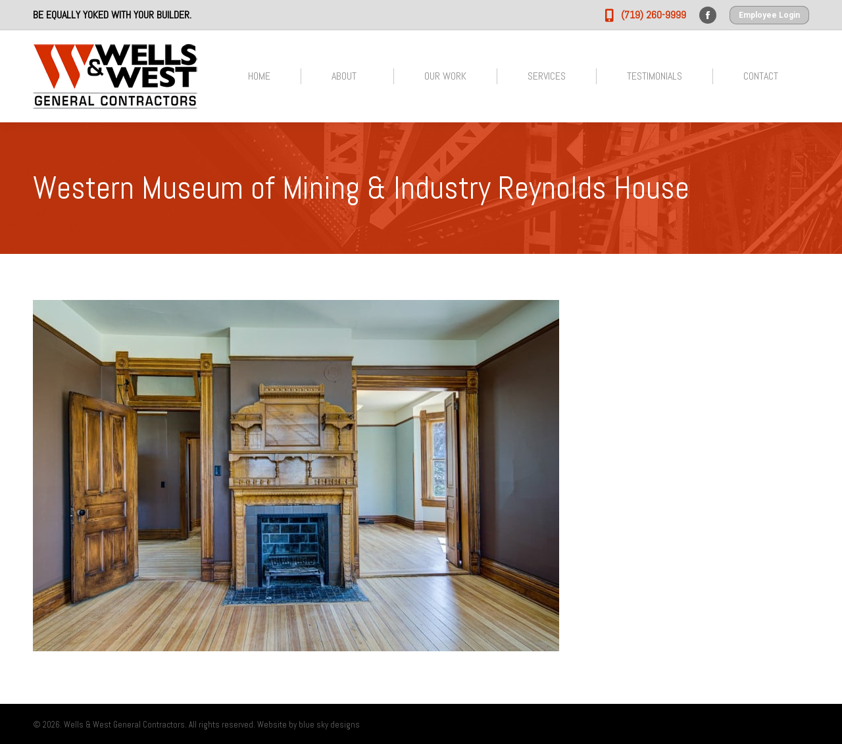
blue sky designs (329, 724)
